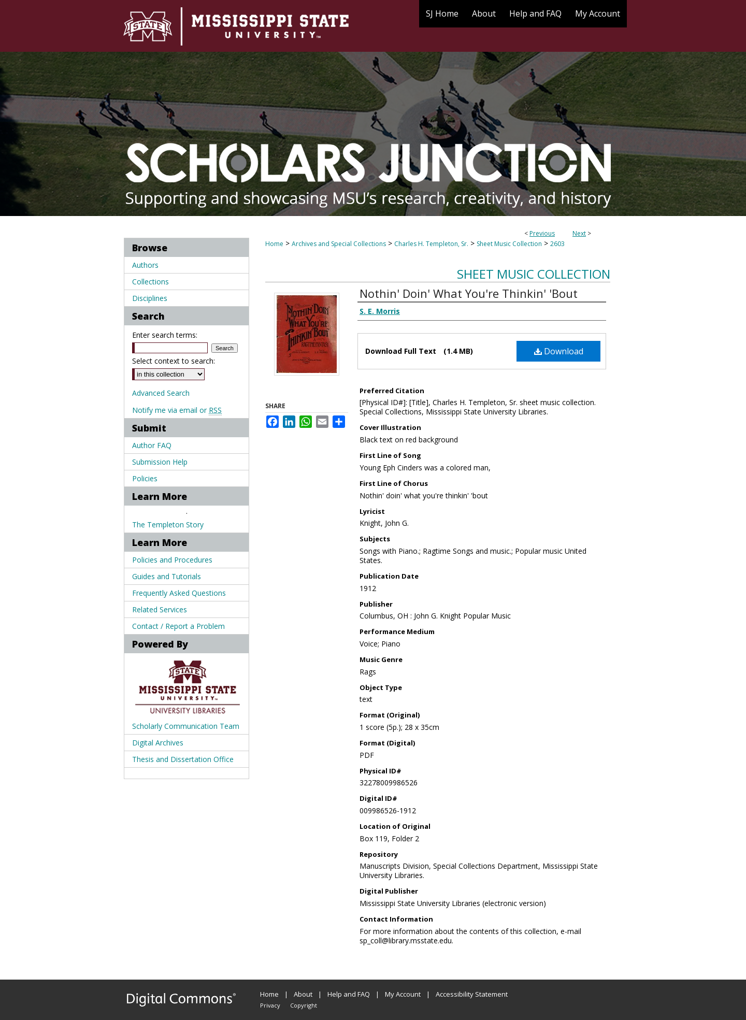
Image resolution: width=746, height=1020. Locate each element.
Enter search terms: (164, 335)
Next (579, 233)
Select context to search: (173, 361)
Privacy (270, 1005)
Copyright (303, 1005)
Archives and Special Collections (339, 243)
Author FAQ (151, 445)
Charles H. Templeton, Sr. (431, 243)
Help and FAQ (348, 994)
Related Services (159, 609)
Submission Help (160, 462)
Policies (144, 478)
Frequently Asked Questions (179, 593)
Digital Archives (157, 743)
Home (274, 243)
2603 (557, 243)
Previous (542, 233)
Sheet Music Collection (509, 243)
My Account (403, 994)
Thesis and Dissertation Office (183, 759)
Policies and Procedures (172, 560)
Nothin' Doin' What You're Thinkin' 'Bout (469, 293)
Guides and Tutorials (166, 576)
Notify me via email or (177, 410)
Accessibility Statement (472, 994)
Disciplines (149, 298)
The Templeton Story (168, 524)
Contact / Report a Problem (178, 626)
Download (558, 351)
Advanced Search (161, 393)
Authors (145, 265)
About (303, 994)
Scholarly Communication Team (185, 726)
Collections (150, 281)
